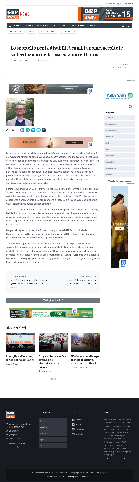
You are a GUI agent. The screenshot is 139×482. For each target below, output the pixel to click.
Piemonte (41, 25)
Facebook (78, 420)
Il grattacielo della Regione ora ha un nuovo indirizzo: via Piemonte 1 (79, 282)
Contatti (93, 25)
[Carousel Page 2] (55, 379)
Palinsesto (68, 32)
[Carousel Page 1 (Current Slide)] (52, 379)
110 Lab (109, 118)
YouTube (77, 434)
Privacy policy (72, 477)
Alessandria (111, 124)
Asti (107, 143)
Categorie (28, 60)
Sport (28, 25)
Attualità (109, 156)
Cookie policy (86, 477)
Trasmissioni (48, 32)
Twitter (77, 424)
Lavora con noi (77, 25)
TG (54, 25)
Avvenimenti (111, 168)
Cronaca (52, 60)
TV (62, 25)
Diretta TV (16, 32)
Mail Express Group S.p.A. (96, 473)
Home (14, 60)
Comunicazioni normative (115, 459)
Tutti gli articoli (53, 300)
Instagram (78, 429)
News (16, 25)
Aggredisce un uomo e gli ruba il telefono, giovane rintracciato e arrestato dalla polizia (29, 284)
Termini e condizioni (55, 477)
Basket (108, 175)
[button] (127, 25)
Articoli (41, 60)
